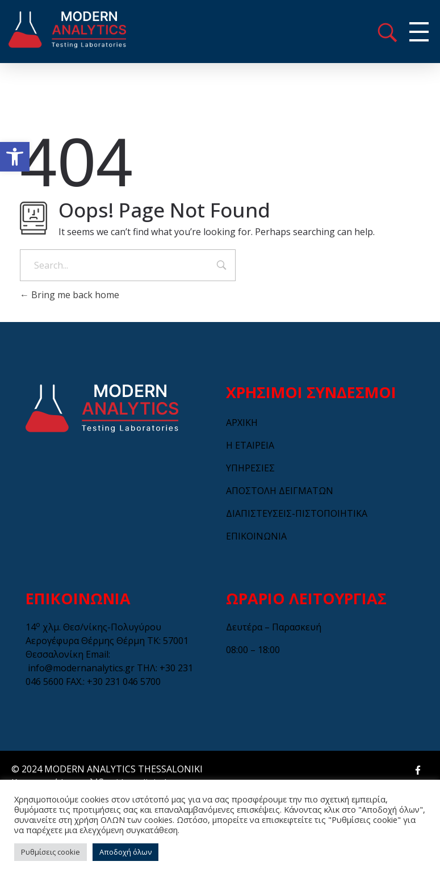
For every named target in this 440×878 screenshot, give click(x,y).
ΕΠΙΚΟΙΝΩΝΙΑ (256, 536)
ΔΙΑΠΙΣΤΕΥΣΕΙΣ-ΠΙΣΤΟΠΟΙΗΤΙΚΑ (296, 513)
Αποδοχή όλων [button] (125, 852)
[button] (15, 157)
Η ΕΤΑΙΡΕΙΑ (250, 445)
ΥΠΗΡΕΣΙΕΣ (250, 468)
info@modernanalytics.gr (81, 668)
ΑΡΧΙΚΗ (242, 422)
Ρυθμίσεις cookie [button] (50, 852)
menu (387, 32)
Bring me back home (69, 295)
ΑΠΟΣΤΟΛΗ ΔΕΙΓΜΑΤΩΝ (279, 490)
